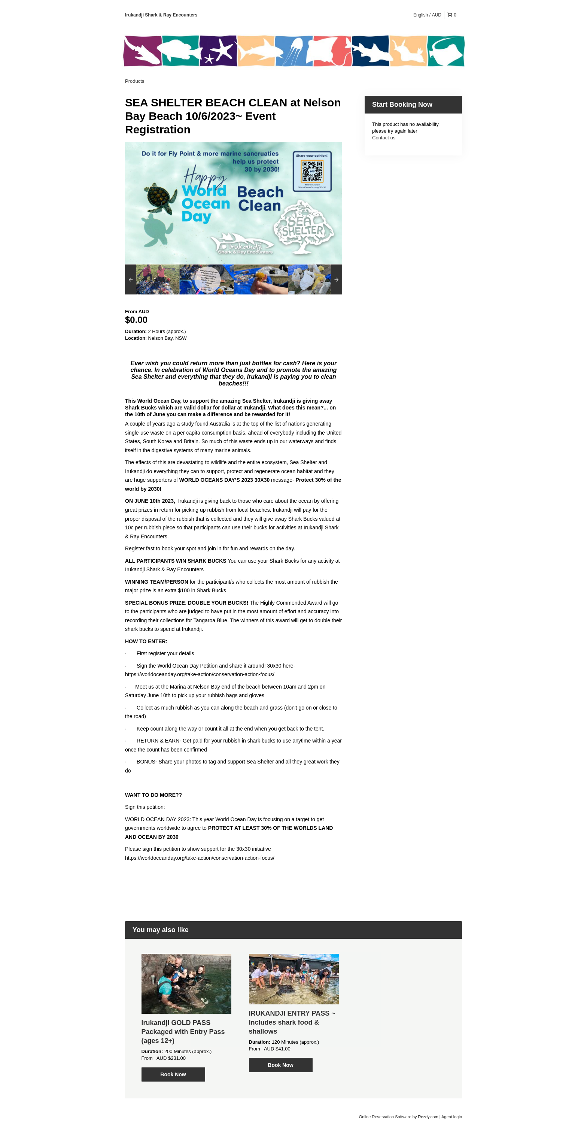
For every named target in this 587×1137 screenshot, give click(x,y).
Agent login (451, 1117)
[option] (152, 279)
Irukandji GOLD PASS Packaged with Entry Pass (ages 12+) (183, 1031)
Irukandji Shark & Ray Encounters (161, 15)
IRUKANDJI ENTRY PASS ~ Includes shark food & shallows (292, 1022)
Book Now (173, 1074)
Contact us (383, 137)
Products (134, 81)
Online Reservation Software (385, 1117)
